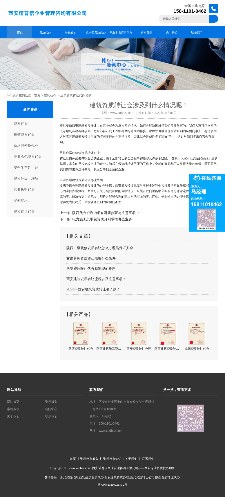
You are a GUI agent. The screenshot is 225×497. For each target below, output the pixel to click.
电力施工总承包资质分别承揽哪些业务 (101, 219)
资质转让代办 (24, 211)
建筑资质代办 (24, 135)
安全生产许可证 (26, 167)
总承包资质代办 (96, 32)
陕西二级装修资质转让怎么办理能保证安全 (99, 248)
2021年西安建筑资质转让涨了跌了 (93, 289)
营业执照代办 (24, 189)
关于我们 (171, 32)
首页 (20, 32)
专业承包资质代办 (120, 32)
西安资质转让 (124, 185)
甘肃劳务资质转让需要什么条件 (91, 258)
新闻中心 (51, 409)
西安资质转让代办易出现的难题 (91, 268)
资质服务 (51, 401)
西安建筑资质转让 (84, 125)
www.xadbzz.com (122, 113)
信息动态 (50, 95)
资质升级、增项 (26, 178)
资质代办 (45, 32)
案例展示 (70, 32)
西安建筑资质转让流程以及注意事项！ (96, 279)
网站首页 (13, 401)
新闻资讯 (146, 32)
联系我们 (197, 32)
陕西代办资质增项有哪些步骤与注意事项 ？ (105, 213)
